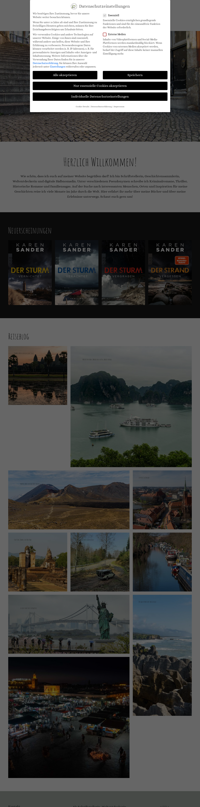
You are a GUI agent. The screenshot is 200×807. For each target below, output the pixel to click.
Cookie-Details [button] (82, 106)
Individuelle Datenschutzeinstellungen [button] (100, 96)
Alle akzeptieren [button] (65, 75)
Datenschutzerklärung (45, 63)
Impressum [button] (119, 106)
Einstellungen (57, 66)
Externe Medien (115, 34)
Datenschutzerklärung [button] (101, 106)
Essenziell (112, 15)
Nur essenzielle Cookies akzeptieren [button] (100, 86)
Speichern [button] (135, 75)
